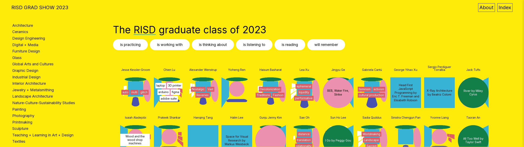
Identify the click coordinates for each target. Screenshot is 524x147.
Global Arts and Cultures (32, 64)
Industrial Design (26, 77)
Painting (19, 109)
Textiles (18, 141)
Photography (23, 116)
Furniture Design (26, 51)
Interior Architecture (29, 83)
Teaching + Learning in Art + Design (42, 135)
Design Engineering (28, 38)
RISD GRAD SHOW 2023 (39, 7)
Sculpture (20, 128)
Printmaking (22, 122)
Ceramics (20, 32)
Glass (16, 58)
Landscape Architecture (32, 96)
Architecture (22, 25)
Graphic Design (25, 70)
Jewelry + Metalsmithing (33, 90)
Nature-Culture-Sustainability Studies (43, 103)
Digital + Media (25, 45)
